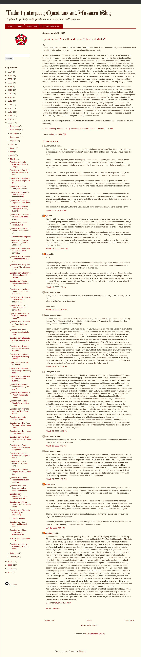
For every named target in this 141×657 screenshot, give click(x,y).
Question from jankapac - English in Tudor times (20, 201)
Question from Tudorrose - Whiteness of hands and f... (20, 259)
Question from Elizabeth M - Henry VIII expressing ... (20, 512)
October (13, 133)
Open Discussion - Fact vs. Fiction (19, 363)
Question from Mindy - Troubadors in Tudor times (19, 546)
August (13, 141)
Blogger (82, 651)
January (13, 557)
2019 (10, 86)
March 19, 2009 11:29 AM (56, 366)
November (14, 130)
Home (10, 26)
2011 (10, 116)
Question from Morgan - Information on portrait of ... (20, 180)
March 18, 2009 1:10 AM (56, 287)
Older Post (129, 620)
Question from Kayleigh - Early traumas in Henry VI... (20, 439)
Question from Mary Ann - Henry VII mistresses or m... (20, 267)
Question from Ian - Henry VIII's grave (18, 187)
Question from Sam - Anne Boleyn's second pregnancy (20, 447)
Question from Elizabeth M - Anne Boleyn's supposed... (20, 324)
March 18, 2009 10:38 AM (56, 310)
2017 (10, 94)
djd (46, 216)
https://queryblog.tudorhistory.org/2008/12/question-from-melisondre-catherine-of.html (77, 128)
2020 (10, 83)
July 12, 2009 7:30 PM (55, 528)
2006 (10, 569)
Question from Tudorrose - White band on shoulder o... (20, 299)
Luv (47, 254)
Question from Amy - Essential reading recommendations (18, 488)
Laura (47, 484)
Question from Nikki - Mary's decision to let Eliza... (19, 332)
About (20, 26)
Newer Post (49, 620)
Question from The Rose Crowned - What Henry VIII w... (20, 425)
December (14, 126)
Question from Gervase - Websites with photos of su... (20, 216)
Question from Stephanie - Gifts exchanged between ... (20, 275)
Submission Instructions (51, 26)
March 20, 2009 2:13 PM (56, 479)
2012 (10, 112)
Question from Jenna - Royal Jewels (19, 224)
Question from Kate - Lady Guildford (18, 418)
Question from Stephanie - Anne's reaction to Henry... (20, 395)
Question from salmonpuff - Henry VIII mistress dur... (19, 496)
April (12, 155)
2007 (10, 565)
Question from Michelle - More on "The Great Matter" (20, 411)
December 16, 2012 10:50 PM (58, 603)
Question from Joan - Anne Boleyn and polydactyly (18, 307)
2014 (10, 105)
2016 (10, 97)
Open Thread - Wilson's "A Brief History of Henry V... (19, 315)
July (12, 144)
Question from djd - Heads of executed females (18, 463)
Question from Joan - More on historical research (18, 524)
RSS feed (11, 585)
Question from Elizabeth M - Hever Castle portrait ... (20, 250)
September (15, 137)
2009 (10, 123)
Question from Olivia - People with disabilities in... (20, 471)
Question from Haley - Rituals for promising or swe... (19, 403)
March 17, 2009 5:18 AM (56, 210)
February (14, 553)
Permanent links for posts (20, 237)
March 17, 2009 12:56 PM (57, 249)
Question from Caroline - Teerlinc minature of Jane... (20, 172)
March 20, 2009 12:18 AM (56, 431)
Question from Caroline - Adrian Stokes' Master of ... (20, 230)
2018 (10, 90)
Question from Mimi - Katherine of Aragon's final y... (20, 455)
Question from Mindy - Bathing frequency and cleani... (20, 504)
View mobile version (89, 625)
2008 (10, 561)
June (12, 148)
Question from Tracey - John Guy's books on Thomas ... (19, 348)
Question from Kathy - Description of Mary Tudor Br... (19, 208)
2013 (10, 108)
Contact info (32, 26)
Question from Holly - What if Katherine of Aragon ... (19, 164)
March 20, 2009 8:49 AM (56, 446)
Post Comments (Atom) (95, 634)
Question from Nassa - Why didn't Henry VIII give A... (19, 386)
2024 (10, 72)
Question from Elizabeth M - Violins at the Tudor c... (20, 378)
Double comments (17, 518)
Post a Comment (53, 608)
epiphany (49, 533)
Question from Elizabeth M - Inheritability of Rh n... (20, 340)
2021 (10, 79)
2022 (10, 75)
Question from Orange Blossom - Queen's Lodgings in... (19, 242)
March (13, 159)
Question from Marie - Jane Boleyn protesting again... (20, 370)
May (12, 152)
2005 (10, 572)
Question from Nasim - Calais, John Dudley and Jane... (19, 291)
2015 (10, 101)
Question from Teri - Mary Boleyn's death (20, 432)
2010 (10, 119)
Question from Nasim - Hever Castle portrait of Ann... (19, 283)
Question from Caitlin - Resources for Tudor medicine (19, 480)
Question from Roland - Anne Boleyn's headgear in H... (19, 194)
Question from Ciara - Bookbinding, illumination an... (18, 532)
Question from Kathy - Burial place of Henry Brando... (19, 356)
